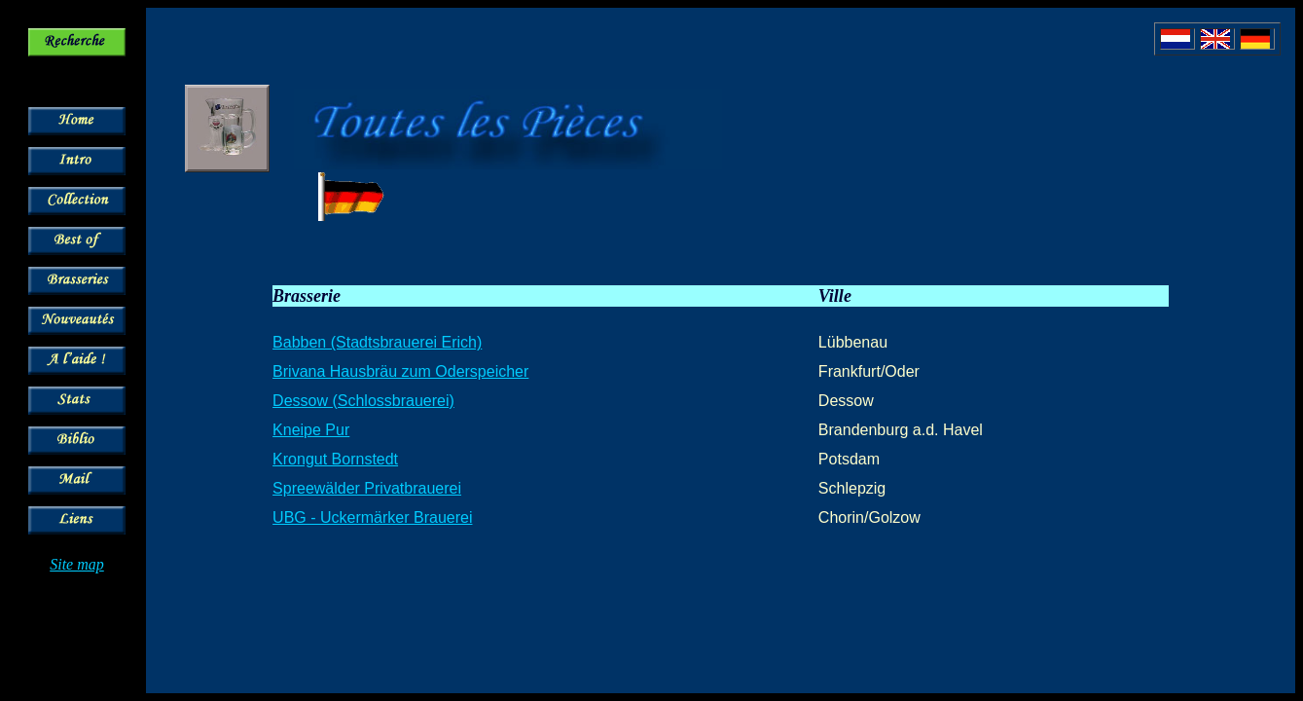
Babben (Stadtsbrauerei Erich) (377, 342)
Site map (77, 564)
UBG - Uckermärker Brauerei (372, 517)
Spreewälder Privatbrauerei (366, 488)
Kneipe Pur (310, 430)
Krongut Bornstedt (335, 459)
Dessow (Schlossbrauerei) (363, 400)
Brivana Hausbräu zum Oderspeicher (400, 371)
